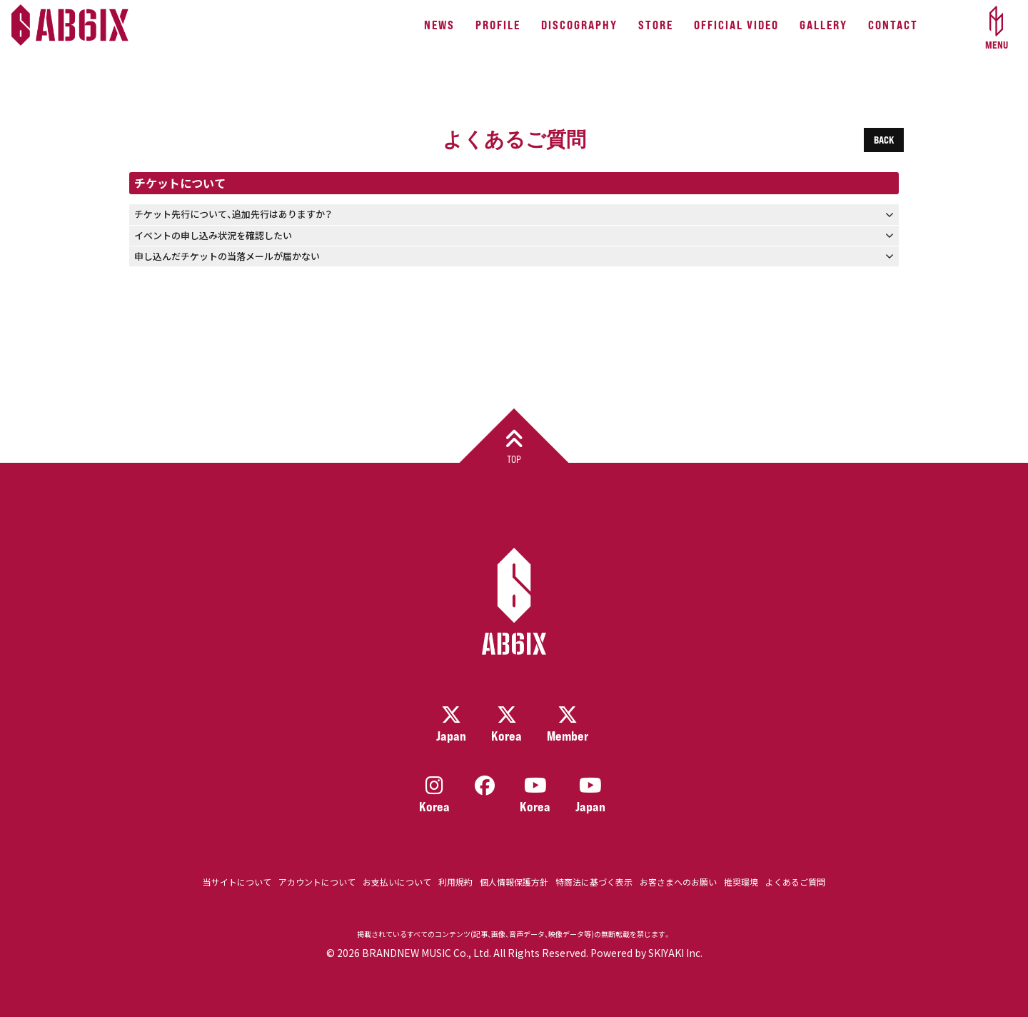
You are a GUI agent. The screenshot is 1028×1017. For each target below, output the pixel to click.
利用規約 (455, 882)
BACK (884, 140)
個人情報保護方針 (514, 882)
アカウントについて (317, 882)
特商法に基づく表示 (594, 882)
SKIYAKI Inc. (675, 953)
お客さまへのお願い (678, 882)
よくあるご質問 (795, 882)
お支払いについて (397, 882)
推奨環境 (741, 882)
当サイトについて (237, 882)
